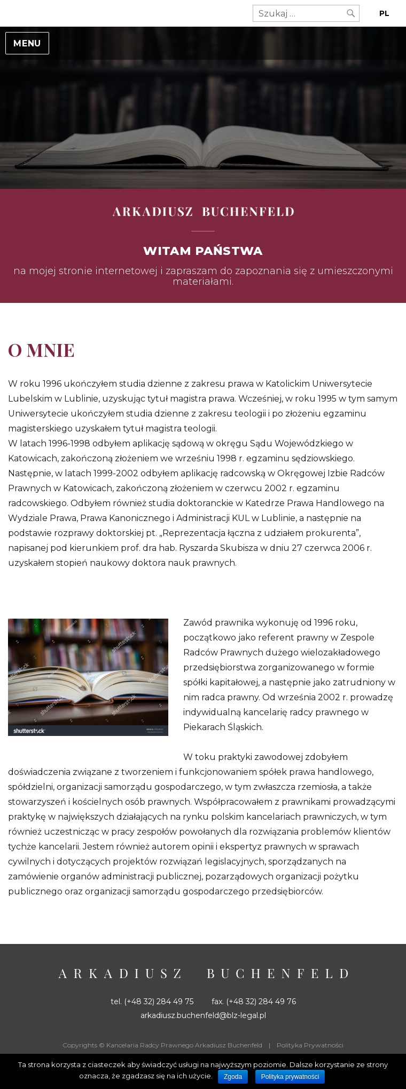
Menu (27, 43)
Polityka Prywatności (310, 1045)
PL (384, 13)
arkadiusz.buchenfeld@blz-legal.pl (203, 1015)
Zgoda (233, 1076)
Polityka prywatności (290, 1076)
